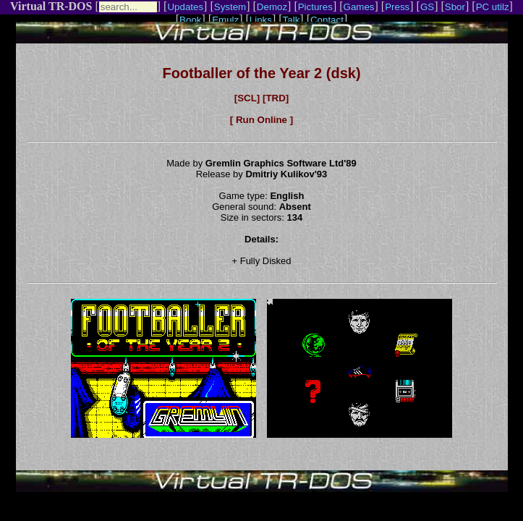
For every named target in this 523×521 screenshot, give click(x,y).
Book (190, 19)
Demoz (272, 6)
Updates (185, 6)
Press (397, 6)
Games (359, 6)
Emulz (225, 19)
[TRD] (276, 98)
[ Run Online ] (261, 119)
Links (261, 19)
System (230, 6)
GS (427, 6)
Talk (291, 19)
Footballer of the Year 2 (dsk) (261, 73)
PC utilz (492, 6)
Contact (327, 19)
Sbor (455, 6)
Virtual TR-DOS (51, 6)
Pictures (315, 6)
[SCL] (247, 98)
